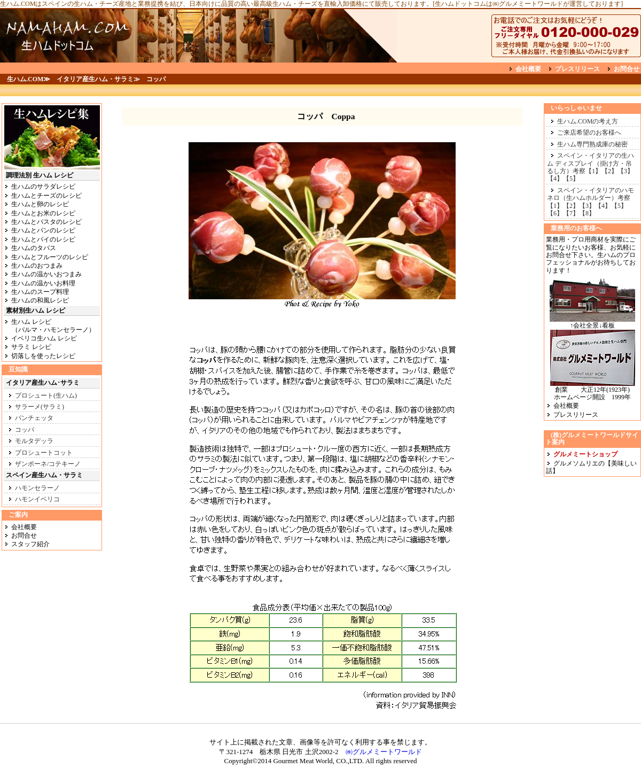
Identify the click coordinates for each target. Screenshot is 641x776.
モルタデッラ (34, 441)
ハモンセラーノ (37, 488)
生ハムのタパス (33, 248)
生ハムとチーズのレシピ (46, 195)
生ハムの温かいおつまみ (46, 274)
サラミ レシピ (31, 347)
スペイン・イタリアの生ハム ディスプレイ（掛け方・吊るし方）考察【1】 (590, 163)
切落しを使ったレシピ (43, 356)
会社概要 (528, 69)
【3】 (625, 171)
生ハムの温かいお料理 (43, 283)
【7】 (571, 213)
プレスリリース (577, 69)
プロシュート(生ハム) (46, 395)
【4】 (555, 178)
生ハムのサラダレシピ (43, 186)
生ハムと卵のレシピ (40, 204)
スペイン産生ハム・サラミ (44, 475)
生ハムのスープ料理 (40, 292)
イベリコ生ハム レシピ (44, 338)
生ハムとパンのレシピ (43, 230)
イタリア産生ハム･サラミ (43, 382)
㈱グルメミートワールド (380, 752)
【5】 (571, 178)
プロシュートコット (44, 452)
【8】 (587, 213)
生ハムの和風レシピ (40, 300)
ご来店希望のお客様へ (589, 132)
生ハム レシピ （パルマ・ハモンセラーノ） (49, 325)
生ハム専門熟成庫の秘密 (592, 144)
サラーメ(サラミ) (39, 406)
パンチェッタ (34, 418)
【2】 (609, 171)
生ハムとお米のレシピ (43, 213)
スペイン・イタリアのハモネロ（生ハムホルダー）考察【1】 (590, 198)
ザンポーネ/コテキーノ (48, 464)
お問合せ (626, 69)
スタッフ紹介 (30, 544)
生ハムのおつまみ (36, 265)
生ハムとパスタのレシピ (46, 222)
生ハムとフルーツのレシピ (49, 257)
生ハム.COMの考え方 (587, 121)
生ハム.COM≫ (28, 79)
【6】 (555, 213)
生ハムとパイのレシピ (43, 239)
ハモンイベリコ (37, 499)
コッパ (24, 429)
